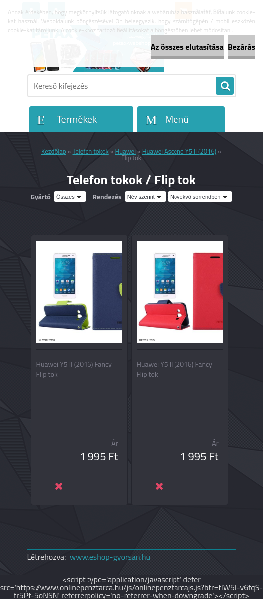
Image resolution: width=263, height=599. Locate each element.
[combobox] (145, 196)
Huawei (125, 151)
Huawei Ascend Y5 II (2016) (179, 151)
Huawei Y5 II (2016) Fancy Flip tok (74, 369)
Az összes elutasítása (187, 47)
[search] (225, 86)
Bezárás (241, 47)
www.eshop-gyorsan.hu (110, 557)
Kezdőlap (53, 151)
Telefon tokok (91, 151)
